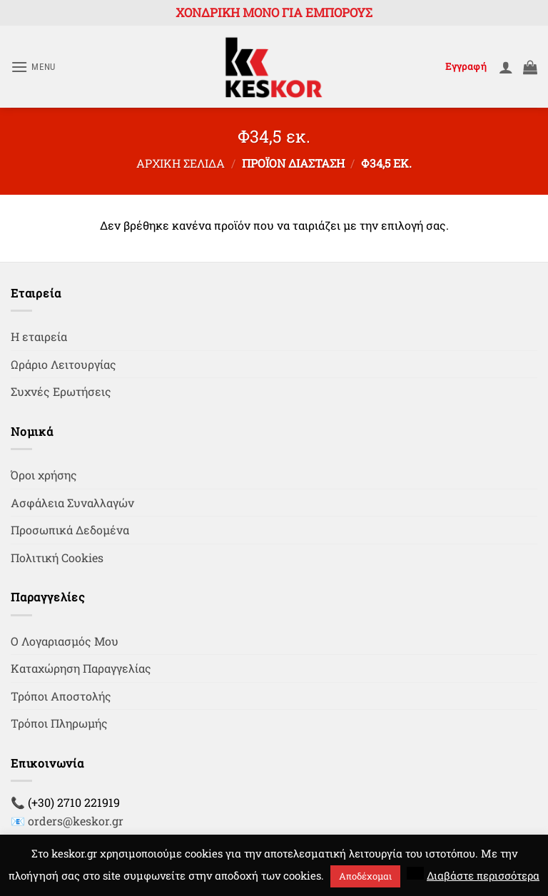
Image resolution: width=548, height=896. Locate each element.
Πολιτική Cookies (57, 557)
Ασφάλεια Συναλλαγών (72, 502)
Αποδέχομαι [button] (365, 876)
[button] (33, 66)
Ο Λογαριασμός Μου (64, 640)
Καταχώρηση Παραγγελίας (81, 668)
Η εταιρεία (39, 336)
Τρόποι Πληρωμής (59, 723)
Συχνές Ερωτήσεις (61, 391)
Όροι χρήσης (44, 474)
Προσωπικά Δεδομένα (70, 529)
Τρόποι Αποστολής (61, 695)
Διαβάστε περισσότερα (483, 875)
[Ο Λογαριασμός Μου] (506, 67)
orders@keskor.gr (75, 820)
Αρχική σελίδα (180, 163)
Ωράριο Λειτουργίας (63, 364)
